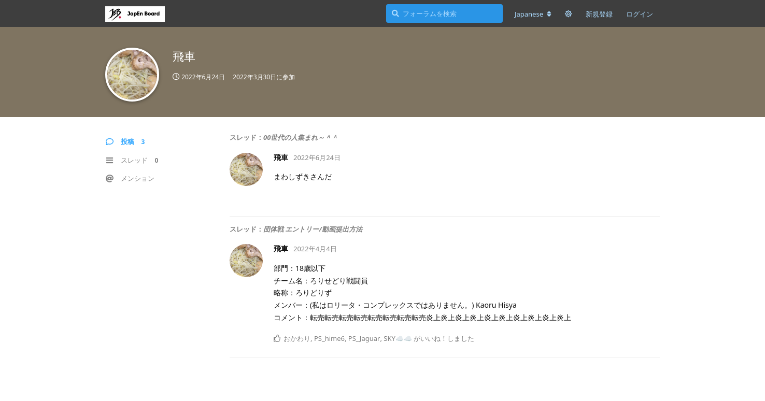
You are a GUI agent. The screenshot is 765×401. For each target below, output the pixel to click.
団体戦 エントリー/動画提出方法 (312, 229)
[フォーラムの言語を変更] (533, 14)
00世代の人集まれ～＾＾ (300, 137)
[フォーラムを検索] (444, 13)
